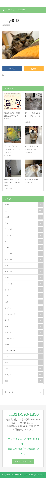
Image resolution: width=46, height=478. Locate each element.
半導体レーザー (24, 350)
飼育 (24, 326)
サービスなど (24, 229)
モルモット (24, 283)
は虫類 (24, 217)
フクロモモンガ (24, 314)
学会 (24, 223)
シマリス (24, 308)
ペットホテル (24, 338)
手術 (24, 356)
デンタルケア (24, 235)
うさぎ (24, 247)
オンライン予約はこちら (23, 461)
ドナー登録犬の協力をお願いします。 (32, 147)
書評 (24, 380)
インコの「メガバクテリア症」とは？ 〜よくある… (12, 149)
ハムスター (24, 259)
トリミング (24, 332)
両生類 (24, 320)
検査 (24, 362)
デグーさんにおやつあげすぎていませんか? (32, 116)
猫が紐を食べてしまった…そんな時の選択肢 (12, 182)
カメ (24, 295)
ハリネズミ (24, 271)
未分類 (24, 344)
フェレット (24, 253)
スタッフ (24, 374)
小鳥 (24, 302)
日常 (24, 368)
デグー (24, 277)
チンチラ (24, 289)
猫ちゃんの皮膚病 (32, 179)
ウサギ (24, 204)
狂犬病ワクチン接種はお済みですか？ (12, 114)
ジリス (24, 265)
